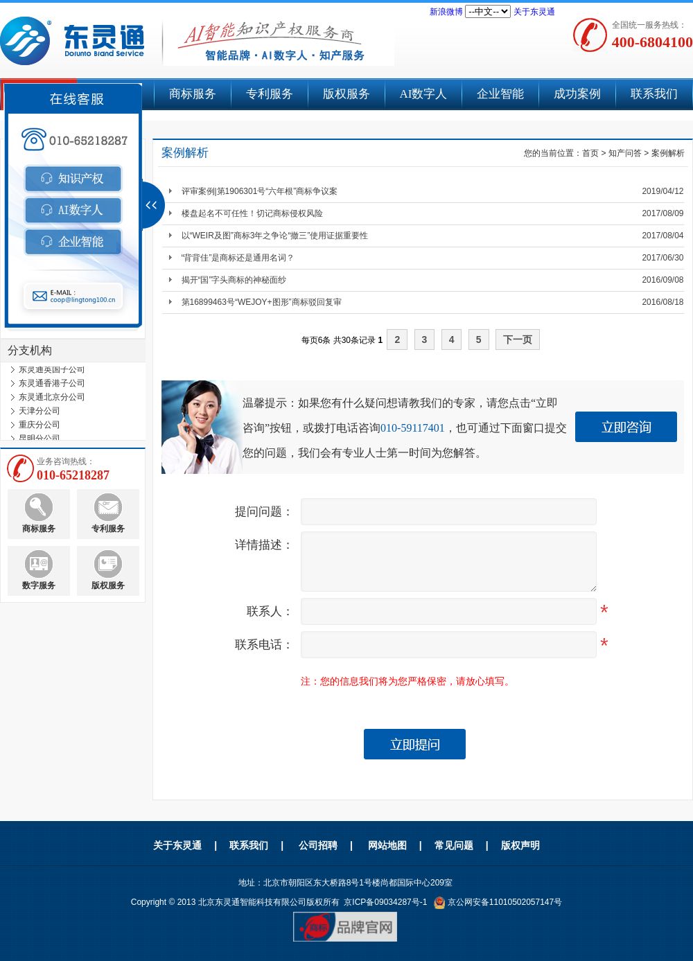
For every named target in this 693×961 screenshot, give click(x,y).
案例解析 (668, 153)
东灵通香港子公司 (52, 387)
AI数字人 (424, 93)
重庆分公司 (39, 429)
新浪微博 (446, 12)
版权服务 (346, 93)
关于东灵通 (534, 12)
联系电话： (264, 644)
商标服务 (192, 93)
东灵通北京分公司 (52, 401)
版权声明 (520, 845)
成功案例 (577, 93)
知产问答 (625, 153)
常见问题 (454, 845)
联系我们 (654, 93)
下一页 (517, 339)
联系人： (270, 611)
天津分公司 (39, 415)
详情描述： (264, 545)
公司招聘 (318, 845)
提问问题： (264, 511)
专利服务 (269, 93)
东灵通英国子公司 (52, 373)
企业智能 (500, 93)
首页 (590, 153)
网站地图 (387, 845)
